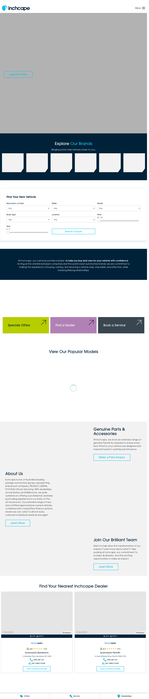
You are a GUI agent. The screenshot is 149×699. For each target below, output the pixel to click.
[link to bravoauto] (110, 162)
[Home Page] (16, 8)
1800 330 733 (37, 659)
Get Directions (36, 663)
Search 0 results (73, 231)
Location (55, 215)
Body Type (11, 215)
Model (100, 203)
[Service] (74, 696)
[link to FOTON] (85, 162)
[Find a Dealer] (73, 310)
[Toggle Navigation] (140, 8)
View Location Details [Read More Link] (37, 669)
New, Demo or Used (15, 203)
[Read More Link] (36, 613)
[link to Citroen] (134, 162)
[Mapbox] (8, 632)
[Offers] (25, 696)
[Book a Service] (121, 310)
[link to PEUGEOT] (37, 162)
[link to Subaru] (13, 162)
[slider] (98, 220)
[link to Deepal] (61, 162)
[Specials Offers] (26, 310)
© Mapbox (67, 633)
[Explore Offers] (18, 74)
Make (54, 203)
